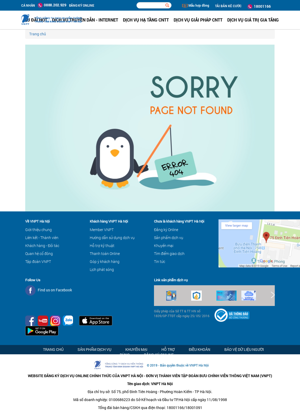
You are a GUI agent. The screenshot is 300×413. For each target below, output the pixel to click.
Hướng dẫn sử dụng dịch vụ (112, 237)
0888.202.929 (52, 5)
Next (272, 295)
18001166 (259, 6)
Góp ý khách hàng (104, 261)
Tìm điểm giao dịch (169, 253)
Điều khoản (199, 349)
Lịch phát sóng (102, 269)
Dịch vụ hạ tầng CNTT (146, 20)
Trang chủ (37, 33)
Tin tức (159, 261)
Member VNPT (102, 229)
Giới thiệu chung (38, 229)
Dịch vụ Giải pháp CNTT (198, 20)
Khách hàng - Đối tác (42, 245)
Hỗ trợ (168, 349)
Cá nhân (28, 5)
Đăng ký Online (166, 229)
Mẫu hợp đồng (195, 5)
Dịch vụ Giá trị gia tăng (253, 20)
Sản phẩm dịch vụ (168, 237)
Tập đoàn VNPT (38, 261)
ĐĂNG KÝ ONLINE (81, 5)
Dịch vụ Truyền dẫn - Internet (85, 20)
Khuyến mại (163, 245)
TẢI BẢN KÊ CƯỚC (228, 6)
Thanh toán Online (105, 253)
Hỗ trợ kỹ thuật (102, 245)
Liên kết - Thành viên (41, 237)
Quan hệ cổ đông (39, 253)
